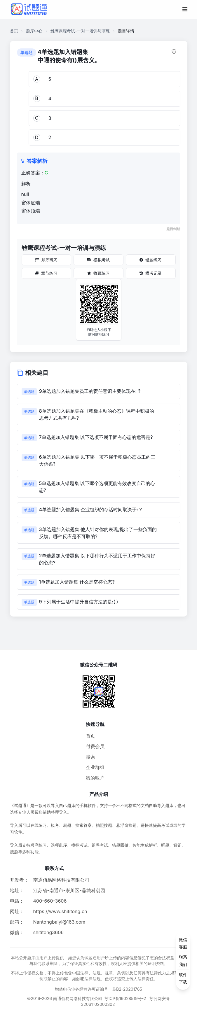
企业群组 (95, 767)
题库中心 (34, 30)
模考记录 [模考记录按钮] (151, 273)
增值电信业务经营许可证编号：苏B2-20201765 (98, 989)
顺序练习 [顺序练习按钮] (46, 259)
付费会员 (95, 746)
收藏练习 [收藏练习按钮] (98, 273)
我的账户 (95, 778)
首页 (14, 30)
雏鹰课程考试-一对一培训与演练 (79, 30)
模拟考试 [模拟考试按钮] (98, 259)
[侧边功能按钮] (183, 961)
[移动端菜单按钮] (184, 9)
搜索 (90, 757)
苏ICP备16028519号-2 (125, 998)
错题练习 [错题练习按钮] (151, 259)
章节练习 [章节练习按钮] (46, 273)
